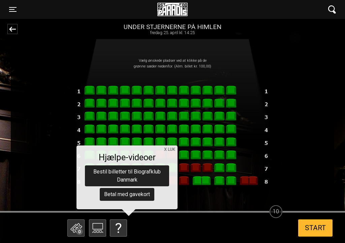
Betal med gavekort (127, 194)
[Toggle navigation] (13, 9)
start (315, 228)
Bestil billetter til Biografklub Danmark (127, 175)
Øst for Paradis (172, 9)
